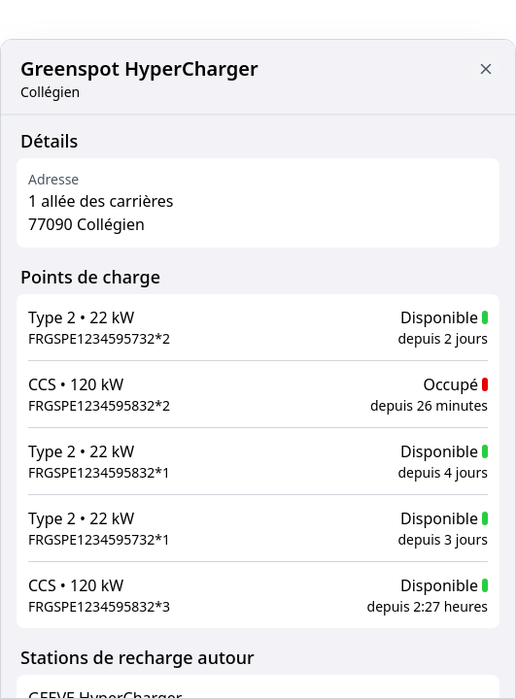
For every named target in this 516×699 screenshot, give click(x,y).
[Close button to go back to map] (485, 69)
